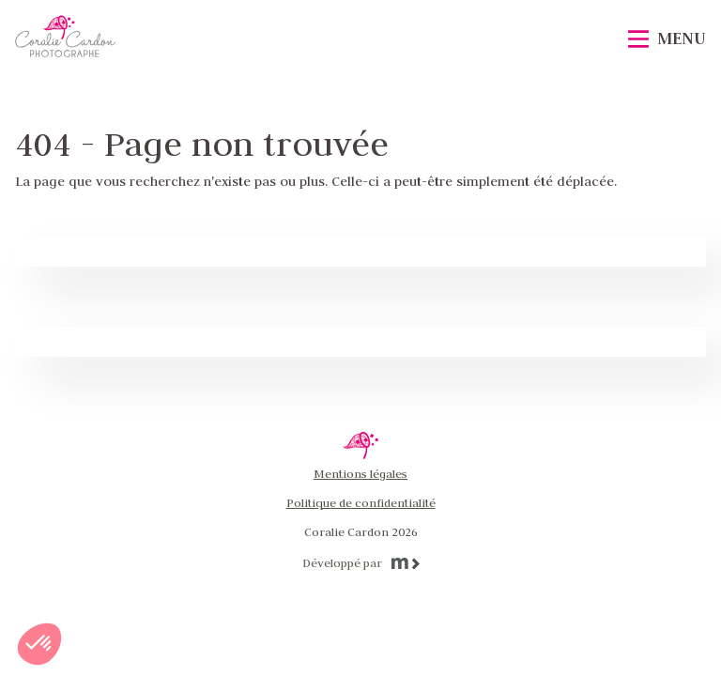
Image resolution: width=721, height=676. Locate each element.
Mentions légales (360, 473)
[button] (39, 644)
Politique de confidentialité (361, 502)
